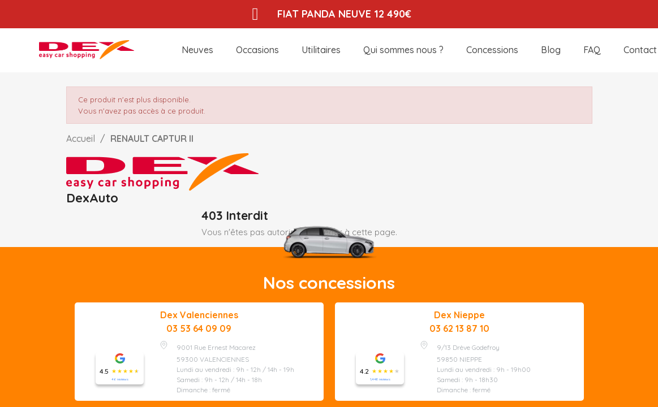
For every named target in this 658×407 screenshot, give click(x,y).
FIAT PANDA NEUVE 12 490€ (345, 13)
